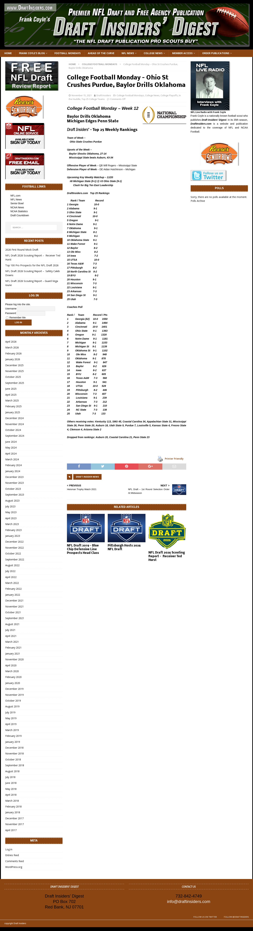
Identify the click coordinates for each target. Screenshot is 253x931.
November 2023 (14, 482)
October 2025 (13, 377)
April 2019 (11, 724)
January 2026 (12, 359)
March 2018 (12, 800)
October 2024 (13, 430)
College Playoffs (169, 95)
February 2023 (13, 530)
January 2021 (12, 653)
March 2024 (12, 459)
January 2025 (12, 412)
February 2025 (13, 406)
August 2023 (12, 500)
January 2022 (12, 594)
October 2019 (13, 700)
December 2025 (14, 365)
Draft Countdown (20, 215)
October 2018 (13, 759)
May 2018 (11, 789)
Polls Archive (198, 200)
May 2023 (11, 512)
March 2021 (12, 641)
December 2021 (14, 600)
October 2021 (13, 612)
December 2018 (14, 747)
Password (10, 313)
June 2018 (11, 783)
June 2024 (11, 441)
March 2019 (12, 730)
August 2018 (12, 771)
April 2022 (11, 577)
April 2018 (11, 794)
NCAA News (17, 207)
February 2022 (13, 588)
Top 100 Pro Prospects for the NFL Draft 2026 (32, 265)
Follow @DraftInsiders (236, 916)
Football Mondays (67, 53)
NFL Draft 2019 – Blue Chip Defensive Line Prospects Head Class (83, 549)
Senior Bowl (17, 203)
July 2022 (10, 571)
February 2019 (13, 736)
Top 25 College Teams (93, 99)
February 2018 (13, 806)
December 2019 (14, 688)
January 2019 (12, 741)
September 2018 (14, 765)
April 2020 (11, 665)
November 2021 (14, 606)
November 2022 (14, 547)
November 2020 (14, 659)
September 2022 (14, 559)
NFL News (128, 53)
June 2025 (11, 388)
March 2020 (12, 671)
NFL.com (16, 195)
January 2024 (12, 471)
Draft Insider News (87, 476)
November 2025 (14, 371)
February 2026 (13, 353)
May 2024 (11, 447)
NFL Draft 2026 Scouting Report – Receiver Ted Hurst (166, 556)
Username (11, 308)
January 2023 (12, 535)
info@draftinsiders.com (188, 901)
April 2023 (11, 518)
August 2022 (12, 565)
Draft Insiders (103, 95)
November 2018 (14, 753)
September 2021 (14, 618)
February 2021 (13, 647)
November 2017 (14, 824)
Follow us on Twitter (205, 916)
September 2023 (14, 494)
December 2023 (14, 477)
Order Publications (215, 53)
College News (153, 53)
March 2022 (12, 583)
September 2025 (14, 383)
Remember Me (16, 317)
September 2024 (14, 435)
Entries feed (12, 855)
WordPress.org (13, 867)
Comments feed (14, 861)
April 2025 (11, 394)
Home (8, 53)
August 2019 (12, 706)
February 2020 (13, 677)
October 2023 (13, 488)
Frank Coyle (197, 115)
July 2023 (10, 506)
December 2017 (14, 818)
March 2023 (12, 524)
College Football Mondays (130, 95)
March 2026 (12, 347)
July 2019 (10, 712)
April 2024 (11, 453)
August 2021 (12, 624)
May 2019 (11, 718)
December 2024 (14, 418)
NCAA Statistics (19, 211)
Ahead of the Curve (101, 53)
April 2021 (11, 636)
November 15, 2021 (82, 95)
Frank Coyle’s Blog (32, 53)
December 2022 (14, 541)
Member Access (182, 53)
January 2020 (12, 683)
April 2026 (11, 341)
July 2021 (10, 630)
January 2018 (12, 812)
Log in (8, 849)
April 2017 (11, 830)
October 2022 (13, 553)
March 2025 (12, 400)
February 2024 (13, 465)
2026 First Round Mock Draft (21, 249)
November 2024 (14, 424)
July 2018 (10, 777)
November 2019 (14, 694)
